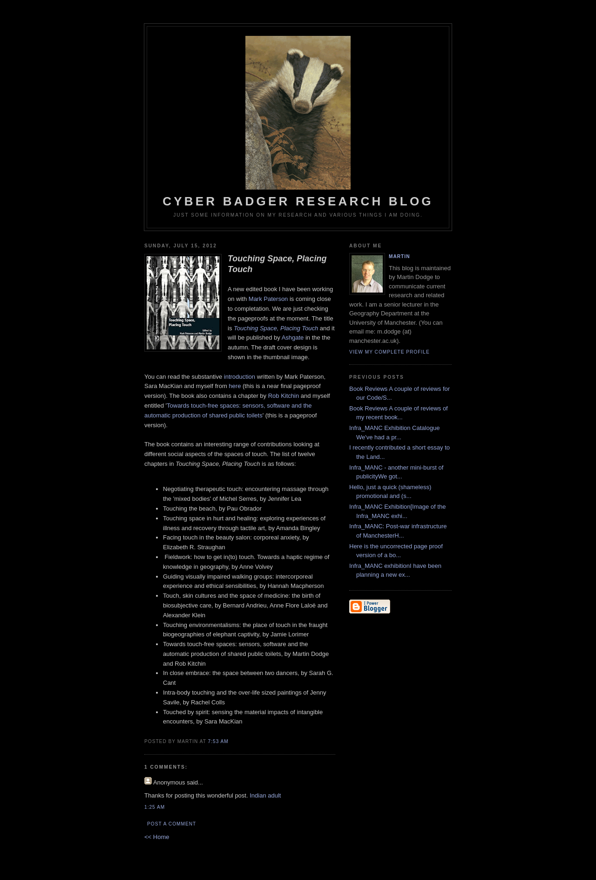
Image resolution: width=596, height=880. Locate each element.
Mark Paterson (268, 298)
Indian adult (265, 795)
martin (399, 256)
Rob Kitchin (283, 395)
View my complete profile (389, 352)
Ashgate (293, 337)
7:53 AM (218, 741)
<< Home (156, 836)
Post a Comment (171, 823)
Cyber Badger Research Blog (298, 122)
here (235, 385)
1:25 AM (154, 807)
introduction (239, 376)
